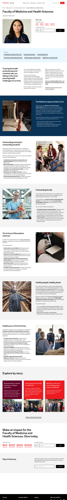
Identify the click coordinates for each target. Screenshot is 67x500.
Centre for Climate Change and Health (50, 306)
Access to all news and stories (33, 417)
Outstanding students (29, 54)
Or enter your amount (40, 27)
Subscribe (60, 466)
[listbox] (38, 30)
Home (4, 7)
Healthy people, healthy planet (32, 57)
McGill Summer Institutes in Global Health (47, 312)
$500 (47, 24)
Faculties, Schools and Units (19, 7)
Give (62, 3)
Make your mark (9, 7)
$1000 (52, 24)
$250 (42, 24)
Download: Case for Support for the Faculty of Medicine (53, 88)
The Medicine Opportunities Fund (13, 54)
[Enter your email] (44, 466)
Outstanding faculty (42, 54)
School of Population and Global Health (45, 289)
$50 (37, 24)
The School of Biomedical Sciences (13, 57)
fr (58, 2)
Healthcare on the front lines (50, 57)
